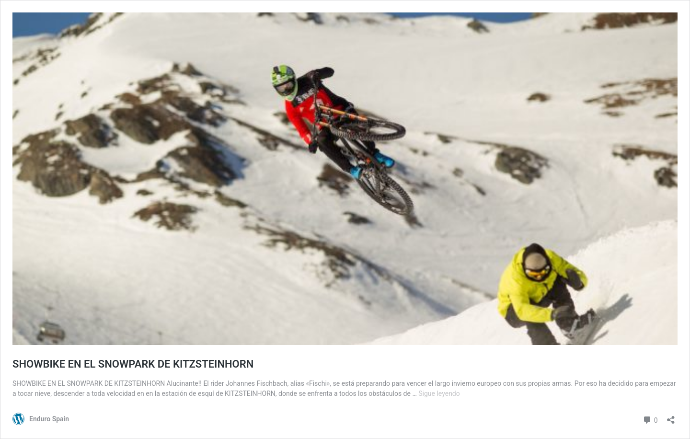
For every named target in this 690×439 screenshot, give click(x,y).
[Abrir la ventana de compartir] (671, 416)
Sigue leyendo (439, 393)
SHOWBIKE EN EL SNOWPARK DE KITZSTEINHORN (132, 364)
